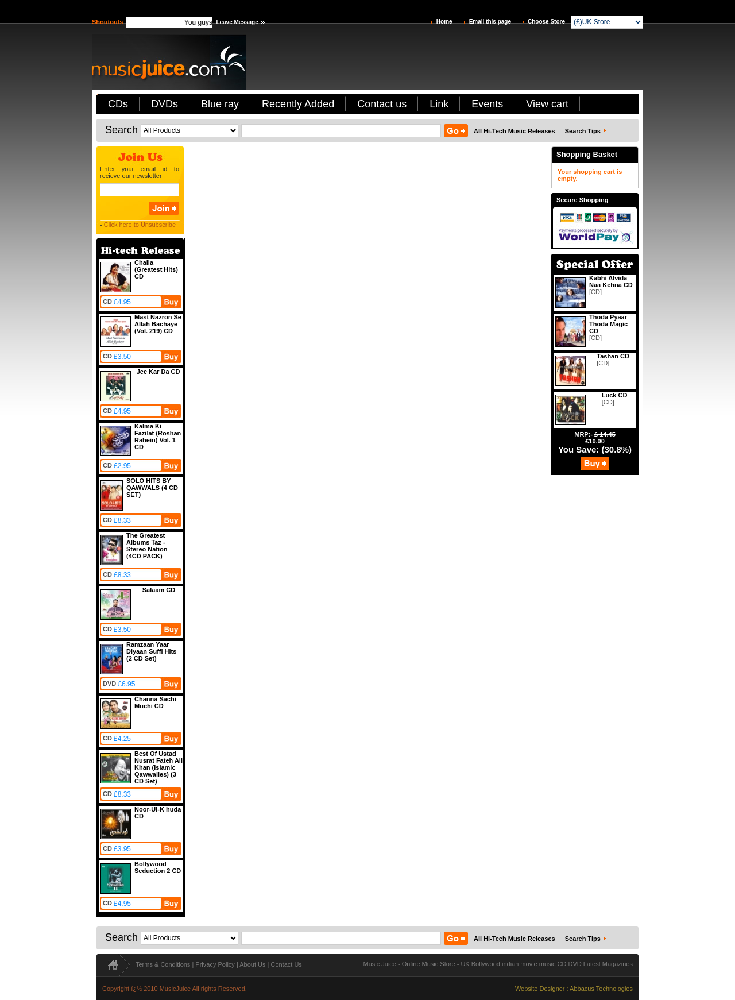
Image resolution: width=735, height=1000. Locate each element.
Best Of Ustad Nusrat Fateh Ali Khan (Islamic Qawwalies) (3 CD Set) (158, 767)
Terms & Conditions (163, 964)
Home (444, 21)
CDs (118, 104)
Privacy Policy (214, 964)
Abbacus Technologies (601, 988)
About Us (252, 964)
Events (487, 104)
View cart (547, 104)
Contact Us (285, 964)
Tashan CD (613, 356)
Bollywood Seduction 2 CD (157, 867)
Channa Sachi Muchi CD (155, 702)
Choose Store (546, 21)
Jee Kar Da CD (158, 371)
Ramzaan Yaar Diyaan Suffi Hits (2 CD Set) (151, 651)
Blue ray (220, 104)
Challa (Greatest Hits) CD (156, 269)
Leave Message (237, 22)
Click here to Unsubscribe (140, 224)
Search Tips (583, 131)
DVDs (164, 104)
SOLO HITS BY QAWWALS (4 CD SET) (152, 487)
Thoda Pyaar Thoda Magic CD (608, 324)
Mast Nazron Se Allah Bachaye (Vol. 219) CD (157, 324)
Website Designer (540, 988)
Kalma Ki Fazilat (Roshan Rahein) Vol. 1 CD (157, 436)
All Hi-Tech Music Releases (514, 131)
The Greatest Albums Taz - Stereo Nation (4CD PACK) (147, 545)
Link (439, 104)
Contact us (382, 104)
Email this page (490, 21)
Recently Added (298, 104)
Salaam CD (158, 589)
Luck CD (615, 395)
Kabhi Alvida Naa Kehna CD (611, 281)
